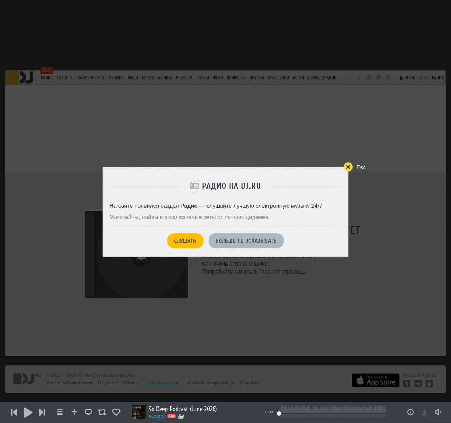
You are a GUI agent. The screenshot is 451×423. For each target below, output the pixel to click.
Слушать (185, 241)
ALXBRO (157, 416)
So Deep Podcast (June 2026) (183, 408)
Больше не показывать (246, 241)
